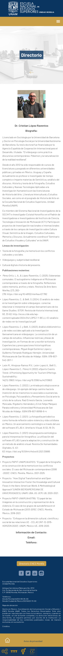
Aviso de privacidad (33, 641)
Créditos (6, 626)
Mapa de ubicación (10, 605)
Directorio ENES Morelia (31, 563)
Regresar (31, 74)
